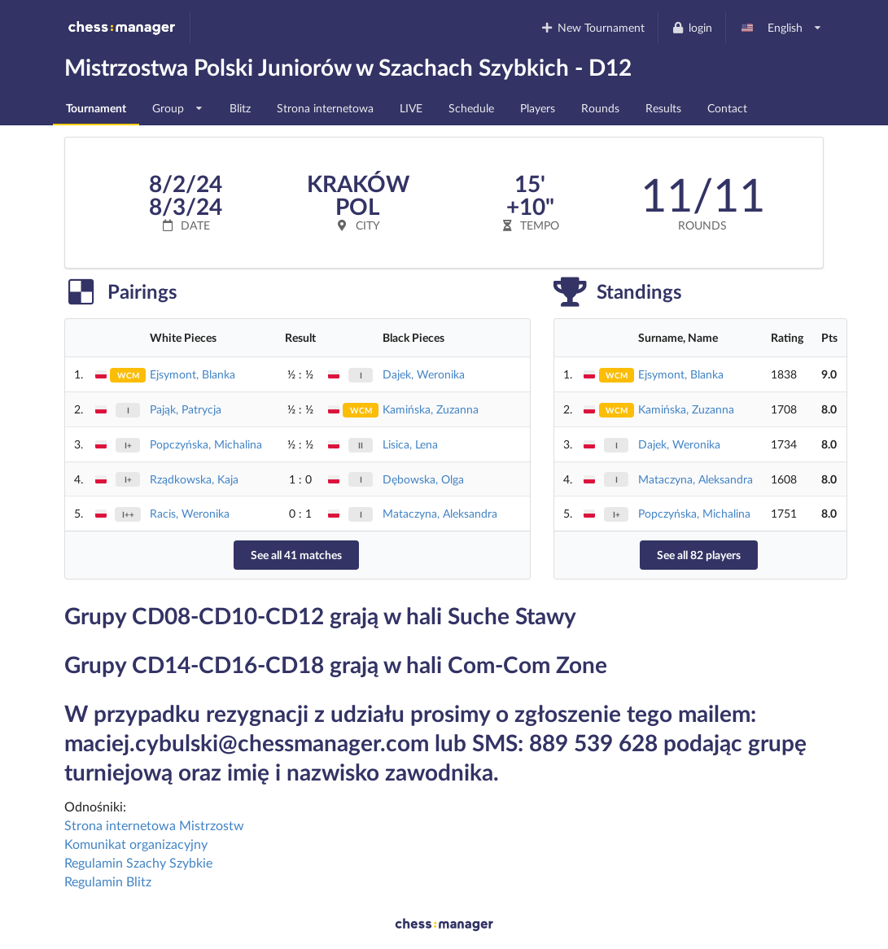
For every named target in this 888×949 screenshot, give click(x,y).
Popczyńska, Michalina (206, 444)
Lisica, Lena (410, 444)
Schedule (471, 108)
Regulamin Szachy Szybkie (138, 862)
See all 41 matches (296, 555)
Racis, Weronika (190, 513)
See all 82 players (699, 555)
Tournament (96, 108)
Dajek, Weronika (424, 374)
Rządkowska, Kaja (194, 479)
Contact (727, 108)
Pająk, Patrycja (185, 409)
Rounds (600, 108)
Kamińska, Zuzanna (431, 409)
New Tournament (592, 27)
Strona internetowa (325, 108)
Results (663, 108)
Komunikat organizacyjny (136, 843)
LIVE (411, 108)
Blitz (240, 108)
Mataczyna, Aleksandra (440, 513)
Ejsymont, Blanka (192, 374)
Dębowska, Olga (423, 479)
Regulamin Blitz (107, 881)
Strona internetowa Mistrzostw (154, 825)
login (691, 27)
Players (537, 108)
